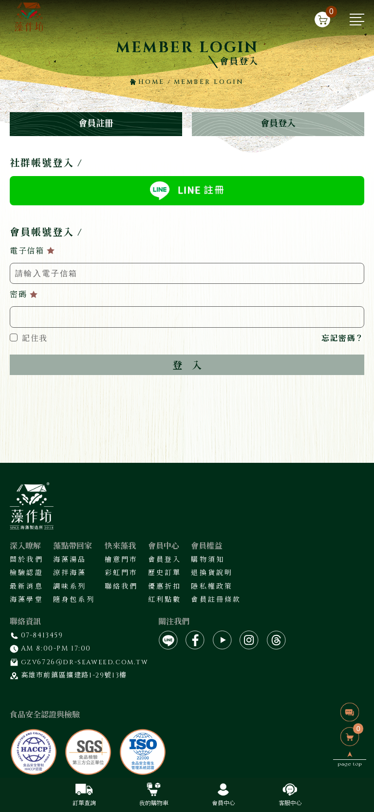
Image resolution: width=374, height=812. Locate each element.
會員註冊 (95, 124)
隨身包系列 (74, 599)
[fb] (195, 640)
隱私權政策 (212, 586)
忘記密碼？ (342, 338)
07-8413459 (42, 635)
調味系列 (70, 586)
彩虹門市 (121, 572)
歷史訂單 (165, 572)
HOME (147, 82)
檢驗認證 (26, 572)
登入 (187, 365)
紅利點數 (165, 599)
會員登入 (278, 124)
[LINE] (168, 640)
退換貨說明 (212, 572)
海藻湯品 (70, 559)
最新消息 (26, 586)
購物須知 (207, 559)
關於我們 (26, 559)
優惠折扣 (165, 586)
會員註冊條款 (216, 599)
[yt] (222, 640)
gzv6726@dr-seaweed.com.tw (85, 662)
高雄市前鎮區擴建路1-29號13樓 (74, 675)
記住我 (29, 338)
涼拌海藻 (70, 572)
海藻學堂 (26, 599)
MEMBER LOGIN (209, 82)
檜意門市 (121, 559)
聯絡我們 (121, 586)
